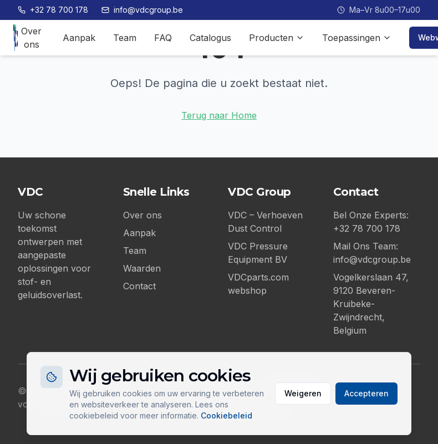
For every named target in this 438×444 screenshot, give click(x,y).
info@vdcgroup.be (142, 9)
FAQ (163, 37)
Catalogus (210, 37)
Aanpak (79, 37)
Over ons (31, 37)
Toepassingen (356, 37)
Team (124, 37)
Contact (139, 286)
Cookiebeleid (226, 415)
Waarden (142, 268)
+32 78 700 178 (53, 9)
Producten (276, 37)
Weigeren (303, 393)
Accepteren (366, 393)
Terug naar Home (219, 115)
